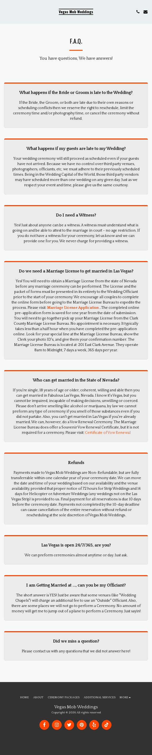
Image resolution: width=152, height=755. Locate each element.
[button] (5, 11)
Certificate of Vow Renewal (108, 433)
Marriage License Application (73, 308)
